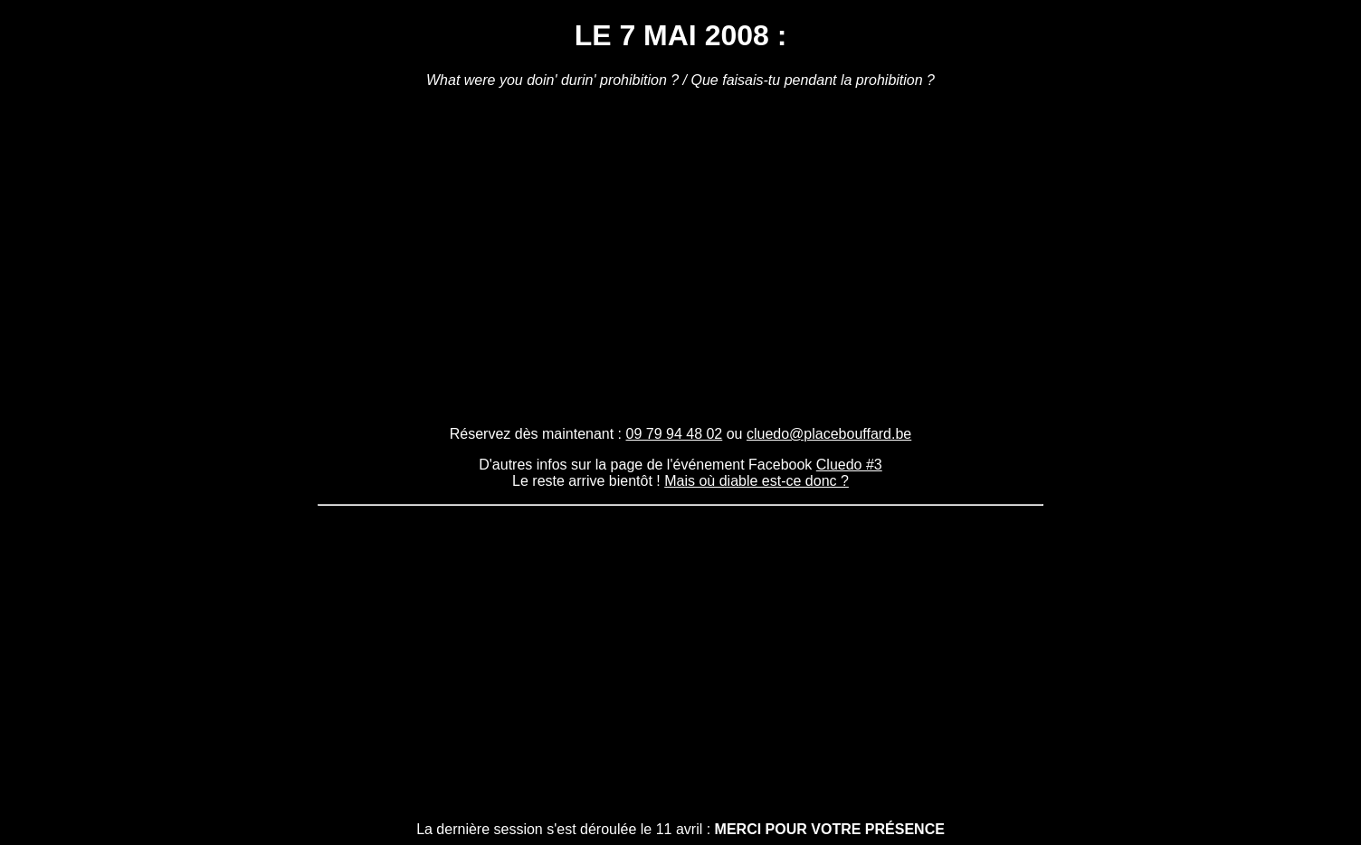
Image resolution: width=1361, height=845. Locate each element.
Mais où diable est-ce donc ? (756, 481)
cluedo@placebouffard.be (829, 433)
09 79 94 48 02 (674, 433)
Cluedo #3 (849, 464)
